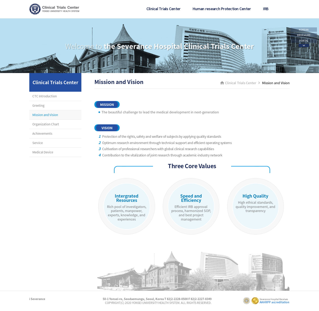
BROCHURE (303, 35)
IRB (265, 9)
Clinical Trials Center (163, 9)
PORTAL (303, 40)
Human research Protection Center (222, 9)
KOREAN (304, 29)
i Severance (37, 299)
